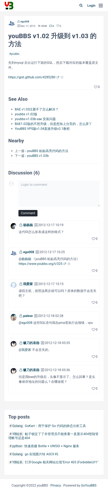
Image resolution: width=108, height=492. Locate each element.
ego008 (24, 21)
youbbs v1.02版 (26, 114)
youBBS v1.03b (38, 156)
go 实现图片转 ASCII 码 (41, 454)
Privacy (55, 485)
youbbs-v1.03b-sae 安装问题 (35, 119)
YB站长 (17, 434)
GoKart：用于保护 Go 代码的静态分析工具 (55, 426)
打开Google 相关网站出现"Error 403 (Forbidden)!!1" (61, 462)
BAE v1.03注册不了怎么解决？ (37, 109)
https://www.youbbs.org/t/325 (40, 264)
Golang (17, 426)
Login (91, 5)
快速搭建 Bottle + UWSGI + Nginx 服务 (51, 446)
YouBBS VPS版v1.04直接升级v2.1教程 (42, 129)
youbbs (15, 53)
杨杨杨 (28, 225)
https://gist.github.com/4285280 (31, 77)
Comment (28, 213)
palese (28, 316)
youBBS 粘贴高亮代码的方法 (47, 151)
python (17, 446)
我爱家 (28, 284)
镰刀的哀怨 (31, 343)
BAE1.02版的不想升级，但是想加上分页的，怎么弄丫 (53, 124)
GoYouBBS (88, 485)
